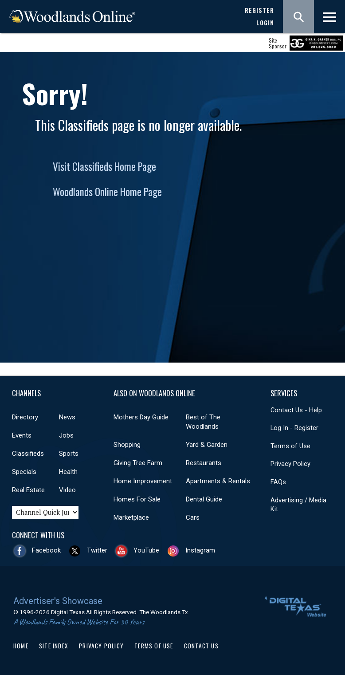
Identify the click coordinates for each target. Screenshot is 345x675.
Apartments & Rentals (218, 481)
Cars (193, 517)
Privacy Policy (290, 464)
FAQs (278, 482)
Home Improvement (143, 481)
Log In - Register (294, 428)
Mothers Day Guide (141, 417)
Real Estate (28, 490)
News (67, 417)
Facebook (46, 550)
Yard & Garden (206, 445)
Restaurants (203, 463)
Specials (24, 472)
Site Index (53, 645)
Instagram (200, 550)
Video (67, 490)
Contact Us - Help (296, 410)
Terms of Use (290, 446)
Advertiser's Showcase (57, 601)
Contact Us (201, 645)
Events (21, 435)
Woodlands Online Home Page (107, 191)
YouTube (146, 550)
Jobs (66, 435)
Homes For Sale (137, 499)
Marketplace (131, 517)
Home (20, 645)
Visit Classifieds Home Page (104, 166)
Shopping (127, 445)
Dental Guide (204, 499)
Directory (25, 417)
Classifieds (28, 454)
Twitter (97, 550)
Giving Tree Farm (138, 463)
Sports (68, 454)
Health (68, 472)
